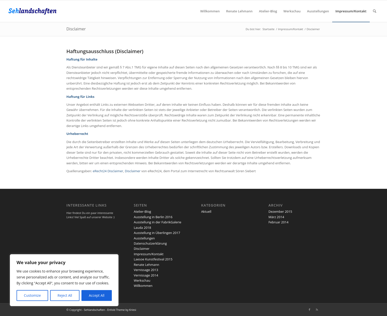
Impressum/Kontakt (148, 254)
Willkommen (143, 285)
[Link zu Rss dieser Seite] (317, 309)
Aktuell (206, 211)
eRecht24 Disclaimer (108, 171)
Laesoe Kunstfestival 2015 (153, 259)
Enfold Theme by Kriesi (121, 310)
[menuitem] (210, 11)
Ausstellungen (144, 238)
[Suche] (374, 11)
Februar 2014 (279, 222)
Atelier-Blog (142, 211)
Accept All (96, 295)
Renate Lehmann (146, 264)
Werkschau (142, 280)
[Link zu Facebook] (309, 309)
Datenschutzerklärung (150, 243)
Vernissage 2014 (146, 275)
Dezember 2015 (280, 211)
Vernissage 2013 (146, 270)
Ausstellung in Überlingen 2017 (157, 233)
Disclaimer (76, 29)
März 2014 (276, 217)
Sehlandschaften (94, 310)
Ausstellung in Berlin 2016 (153, 217)
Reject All (65, 295)
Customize (32, 295)
